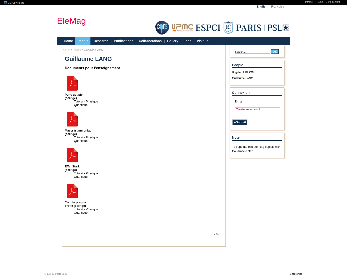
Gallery (172, 41)
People (82, 41)
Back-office (296, 273)
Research (101, 41)
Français (277, 6)
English (262, 6)
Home (320, 2)
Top (218, 234)
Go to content (333, 2)
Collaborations (150, 41)
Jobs (187, 41)
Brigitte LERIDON (243, 72)
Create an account (248, 109)
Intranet (309, 2)
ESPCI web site (14, 3)
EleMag (71, 20)
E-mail (239, 101)
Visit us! (203, 41)
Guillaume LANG (242, 78)
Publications (123, 41)
